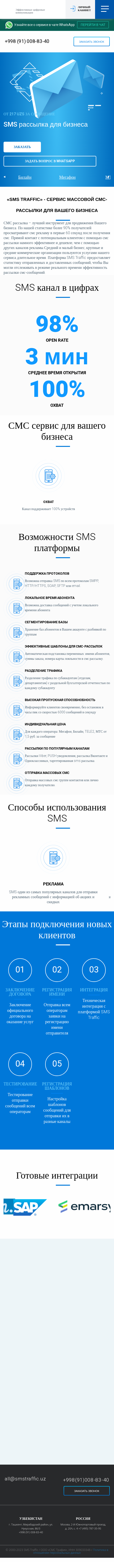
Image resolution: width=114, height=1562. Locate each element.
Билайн (24, 177)
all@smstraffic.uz (25, 1479)
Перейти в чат (93, 25)
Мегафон (67, 177)
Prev (5, 177)
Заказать (22, 147)
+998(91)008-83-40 (86, 1480)
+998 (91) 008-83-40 (27, 41)
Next (109, 177)
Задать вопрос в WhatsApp (50, 161)
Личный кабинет (84, 9)
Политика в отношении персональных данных (70, 1551)
